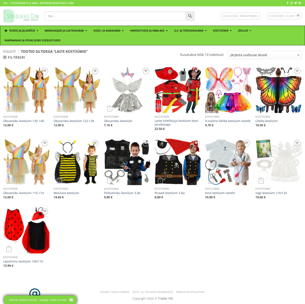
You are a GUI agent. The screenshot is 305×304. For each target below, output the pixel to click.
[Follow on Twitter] (295, 3)
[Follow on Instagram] (291, 3)
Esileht (9, 51)
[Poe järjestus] (265, 55)
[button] (240, 16)
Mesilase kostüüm (66, 193)
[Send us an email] (299, 3)
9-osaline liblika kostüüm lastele (228, 121)
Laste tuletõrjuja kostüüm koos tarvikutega (176, 123)
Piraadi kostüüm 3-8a (170, 193)
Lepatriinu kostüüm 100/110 (23, 261)
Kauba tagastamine (114, 292)
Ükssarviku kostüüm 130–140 (23, 121)
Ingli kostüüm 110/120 (271, 193)
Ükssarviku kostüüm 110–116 (23, 193)
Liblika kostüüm (266, 121)
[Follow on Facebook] (287, 3)
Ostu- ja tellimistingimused (152, 292)
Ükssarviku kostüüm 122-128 (74, 121)
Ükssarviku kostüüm (118, 121)
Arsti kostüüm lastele (220, 193)
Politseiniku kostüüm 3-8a (122, 193)
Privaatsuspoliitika (190, 292)
